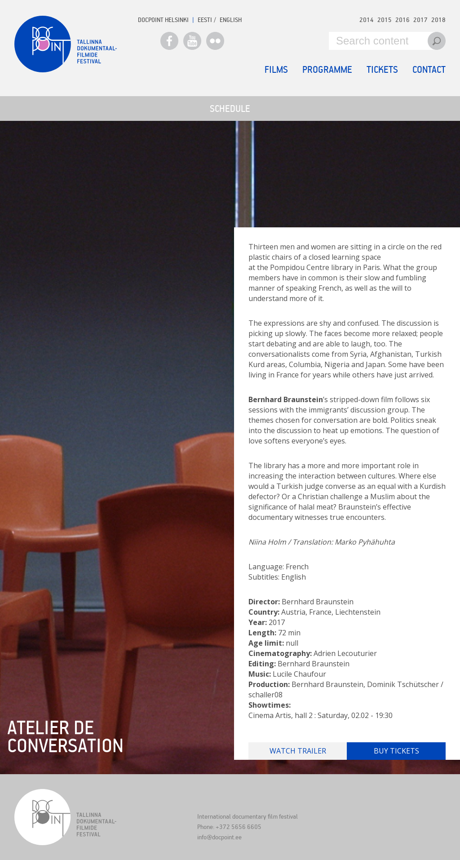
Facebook (169, 41)
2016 (402, 19)
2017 (420, 19)
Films (276, 69)
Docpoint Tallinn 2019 (65, 44)
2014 (366, 19)
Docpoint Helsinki (163, 19)
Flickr (215, 41)
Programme (327, 69)
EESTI (205, 19)
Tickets (382, 69)
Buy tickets (396, 751)
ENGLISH (231, 19)
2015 (384, 19)
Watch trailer (298, 751)
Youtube (192, 41)
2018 (438, 19)
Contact (429, 69)
